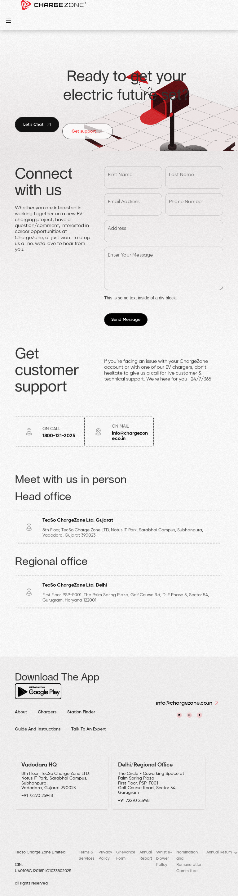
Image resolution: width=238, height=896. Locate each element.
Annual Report (145, 855)
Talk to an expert (88, 729)
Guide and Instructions (37, 729)
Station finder (81, 712)
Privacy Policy (105, 855)
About (21, 712)
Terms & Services (87, 855)
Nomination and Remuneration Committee (189, 861)
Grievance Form (125, 855)
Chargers (47, 712)
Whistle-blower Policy (164, 858)
